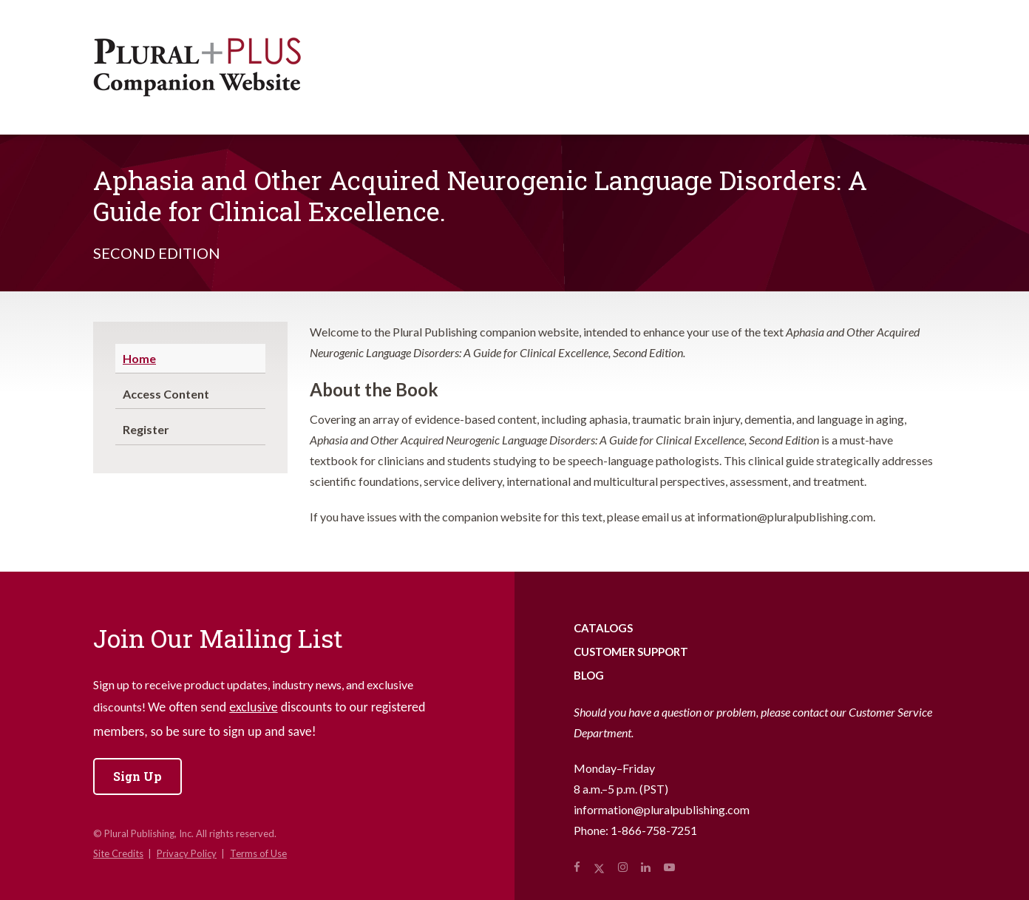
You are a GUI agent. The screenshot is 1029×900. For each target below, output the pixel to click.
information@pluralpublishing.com (662, 809)
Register (146, 429)
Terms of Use (258, 853)
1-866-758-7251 (654, 830)
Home (139, 358)
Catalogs (603, 628)
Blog (589, 675)
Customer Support (631, 651)
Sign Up (137, 776)
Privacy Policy (187, 853)
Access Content (166, 394)
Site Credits (118, 853)
